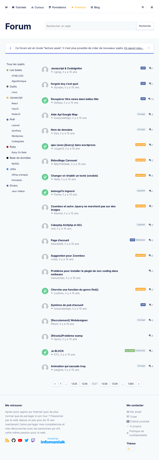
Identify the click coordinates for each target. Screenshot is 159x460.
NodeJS (16, 114)
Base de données (18, 158)
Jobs (11, 169)
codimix (59, 293)
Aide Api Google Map (65, 114)
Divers (12, 185)
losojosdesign (63, 118)
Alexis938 (58, 244)
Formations (57, 7)
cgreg (58, 72)
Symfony (16, 130)
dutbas (59, 102)
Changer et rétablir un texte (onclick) (75, 175)
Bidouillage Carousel (65, 160)
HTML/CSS (17, 75)
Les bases (14, 70)
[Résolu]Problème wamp (67, 335)
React (15, 103)
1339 (115, 383)
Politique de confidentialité (137, 433)
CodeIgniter (18, 141)
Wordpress (17, 136)
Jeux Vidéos (18, 191)
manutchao (58, 278)
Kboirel (59, 213)
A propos (134, 426)
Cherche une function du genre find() (75, 289)
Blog (95, 7)
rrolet (55, 259)
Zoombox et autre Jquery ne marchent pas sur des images (84, 208)
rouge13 (60, 148)
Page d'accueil (61, 240)
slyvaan (59, 87)
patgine (59, 370)
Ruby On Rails (19, 152)
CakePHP (142, 190)
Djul (57, 133)
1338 (104, 383)
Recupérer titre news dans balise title (75, 99)
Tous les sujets (15, 64)
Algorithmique (19, 81)
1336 (85, 383)
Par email (134, 412)
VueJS (15, 108)
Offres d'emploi (20, 174)
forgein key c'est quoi (65, 83)
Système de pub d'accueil (68, 305)
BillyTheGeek (62, 164)
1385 (131, 383)
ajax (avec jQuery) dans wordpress (74, 145)
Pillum (55, 324)
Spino (58, 339)
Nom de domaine (62, 129)
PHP (10, 119)
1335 (74, 383)
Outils (11, 86)
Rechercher (145, 26)
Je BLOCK (58, 351)
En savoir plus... (133, 48)
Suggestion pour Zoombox (68, 255)
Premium (78, 7)
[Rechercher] (143, 7)
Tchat (132, 416)
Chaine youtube (138, 421)
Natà (57, 179)
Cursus (37, 7)
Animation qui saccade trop (69, 366)
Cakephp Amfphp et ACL (67, 225)
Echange (142, 114)
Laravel (15, 125)
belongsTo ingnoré (63, 191)
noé (54, 228)
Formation (17, 180)
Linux (14, 92)
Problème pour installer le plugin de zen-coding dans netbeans (85, 272)
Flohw (58, 194)
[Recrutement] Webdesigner (70, 320)
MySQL (15, 163)
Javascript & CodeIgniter (67, 68)
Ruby (11, 147)
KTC (57, 354)
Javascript (14, 97)
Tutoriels (19, 7)
